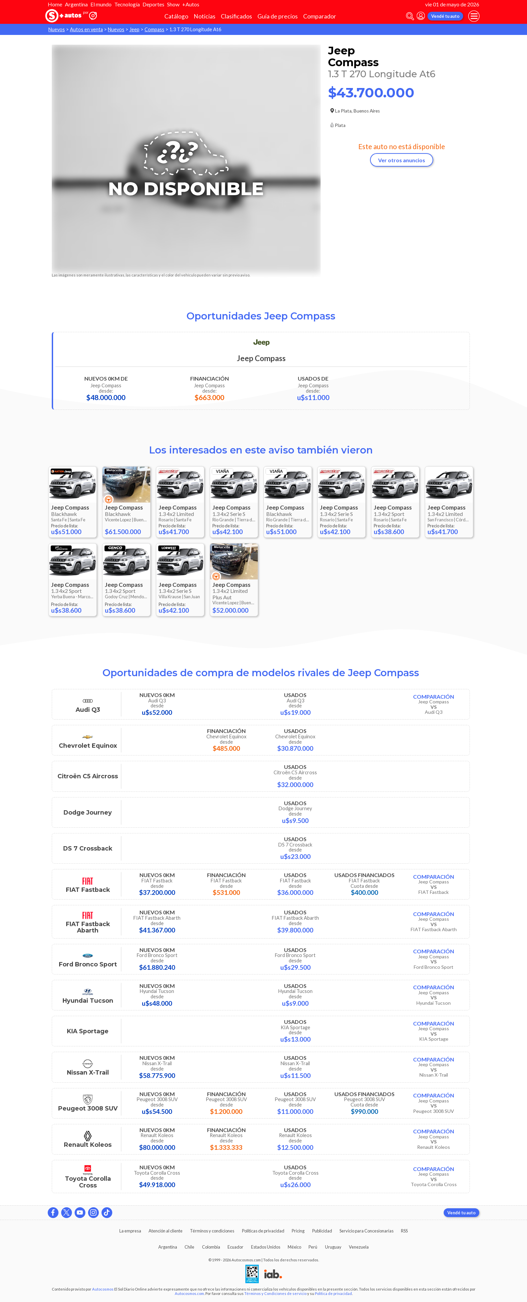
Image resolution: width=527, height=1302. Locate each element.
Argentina (76, 4)
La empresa (130, 1230)
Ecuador (235, 1247)
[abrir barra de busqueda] (410, 16)
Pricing (298, 1230)
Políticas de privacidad (263, 1230)
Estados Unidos (265, 1247)
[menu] (474, 16)
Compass (154, 29)
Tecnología (127, 4)
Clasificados (236, 16)
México (294, 1247)
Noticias (204, 16)
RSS (404, 1230)
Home (55, 4)
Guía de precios (277, 16)
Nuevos (56, 29)
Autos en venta (86, 29)
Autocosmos (103, 1289)
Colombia (211, 1247)
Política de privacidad (333, 1293)
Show (173, 4)
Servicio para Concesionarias (366, 1230)
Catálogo (176, 16)
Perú (313, 1247)
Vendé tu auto (445, 16)
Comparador (319, 16)
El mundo (101, 4)
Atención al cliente (166, 1230)
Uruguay (333, 1247)
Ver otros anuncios (401, 160)
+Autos (190, 4)
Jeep (134, 29)
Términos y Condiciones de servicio (275, 1293)
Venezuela (359, 1247)
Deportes (153, 4)
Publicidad (322, 1230)
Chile (189, 1247)
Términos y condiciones (212, 1230)
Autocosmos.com (189, 1293)
